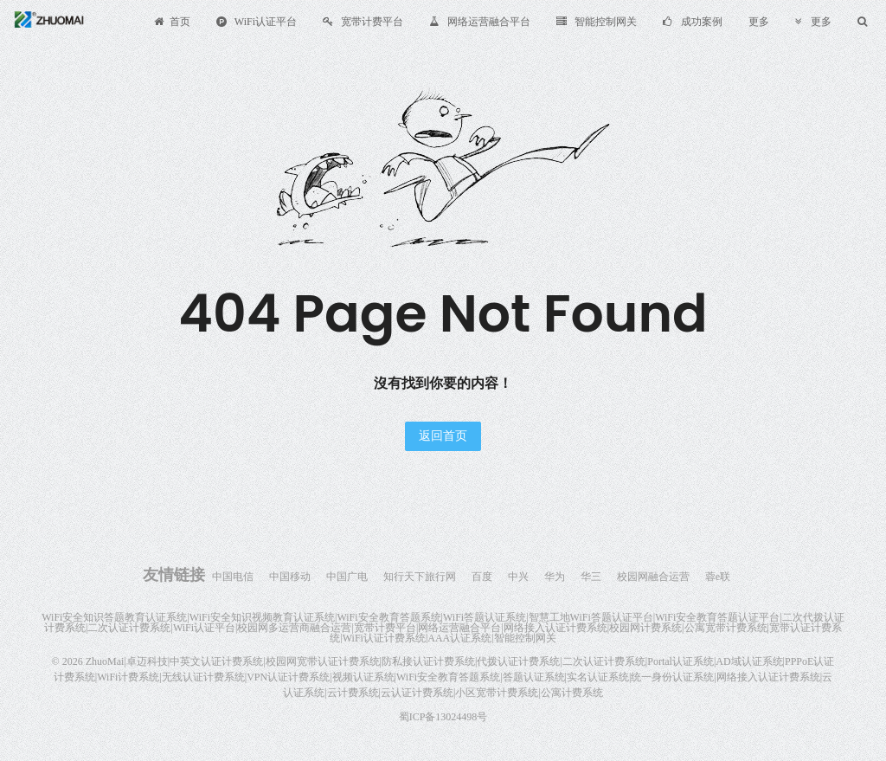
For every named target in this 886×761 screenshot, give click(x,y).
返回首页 (443, 435)
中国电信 (233, 577)
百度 (482, 577)
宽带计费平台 (363, 22)
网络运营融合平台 (479, 22)
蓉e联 (717, 577)
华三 (591, 577)
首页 (172, 22)
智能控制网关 (596, 22)
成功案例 (692, 22)
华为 (554, 577)
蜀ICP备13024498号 (443, 717)
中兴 (518, 577)
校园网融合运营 (653, 577)
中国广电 (347, 577)
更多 (758, 22)
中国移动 (290, 577)
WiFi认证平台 (256, 22)
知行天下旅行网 (419, 577)
